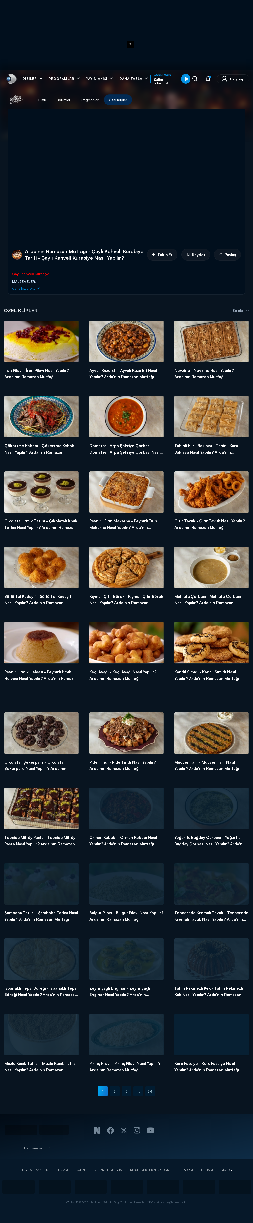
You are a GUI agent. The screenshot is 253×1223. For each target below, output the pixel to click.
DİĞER (225, 1170)
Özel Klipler (118, 100)
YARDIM (187, 1170)
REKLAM (62, 1170)
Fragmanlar (90, 100)
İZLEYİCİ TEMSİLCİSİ (108, 1170)
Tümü (42, 100)
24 (150, 1091)
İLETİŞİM (207, 1170)
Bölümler (63, 100)
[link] (11, 79)
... (138, 1091)
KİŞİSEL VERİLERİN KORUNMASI (152, 1170)
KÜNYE (81, 1170)
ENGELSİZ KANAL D (34, 1170)
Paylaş (227, 254)
